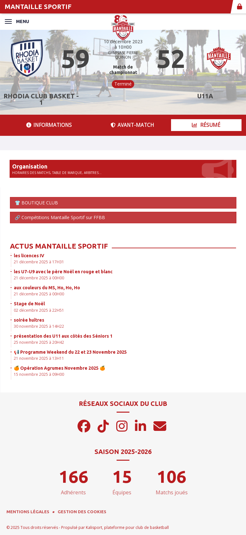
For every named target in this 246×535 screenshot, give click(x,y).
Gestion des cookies (82, 511)
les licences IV (29, 255)
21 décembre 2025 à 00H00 (39, 278)
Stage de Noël (29, 303)
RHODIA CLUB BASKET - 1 (41, 99)
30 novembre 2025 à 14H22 (39, 326)
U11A (205, 96)
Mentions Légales (27, 511)
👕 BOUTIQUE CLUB (36, 203)
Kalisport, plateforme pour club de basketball (127, 527)
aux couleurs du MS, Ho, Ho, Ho (47, 287)
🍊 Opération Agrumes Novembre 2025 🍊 (59, 368)
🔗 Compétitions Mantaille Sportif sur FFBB (60, 217)
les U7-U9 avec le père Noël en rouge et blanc (63, 271)
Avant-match (132, 125)
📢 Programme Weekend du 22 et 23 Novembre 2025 (70, 352)
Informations (49, 125)
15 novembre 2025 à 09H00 (39, 374)
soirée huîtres (29, 320)
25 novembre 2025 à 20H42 (39, 342)
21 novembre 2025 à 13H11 (39, 358)
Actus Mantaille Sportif (59, 246)
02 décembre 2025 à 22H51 (39, 310)
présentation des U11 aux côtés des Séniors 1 (63, 336)
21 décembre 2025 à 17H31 (39, 262)
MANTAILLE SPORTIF (38, 6)
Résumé (206, 125)
